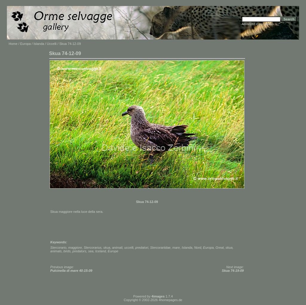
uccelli (129, 247)
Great (219, 247)
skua (106, 247)
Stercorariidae (160, 247)
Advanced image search (258, 24)
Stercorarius (92, 247)
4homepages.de (170, 300)
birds (67, 251)
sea (91, 251)
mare (176, 247)
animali (117, 247)
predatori (141, 247)
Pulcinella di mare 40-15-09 (71, 270)
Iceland (100, 251)
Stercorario (58, 247)
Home (13, 43)
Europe (113, 251)
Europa (25, 43)
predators (79, 251)
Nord (197, 247)
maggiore (75, 247)
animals (56, 251)
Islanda (38, 43)
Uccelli (51, 43)
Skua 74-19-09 (233, 270)
